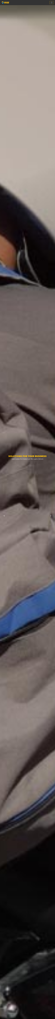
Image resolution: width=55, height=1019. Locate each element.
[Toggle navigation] (51, 2)
